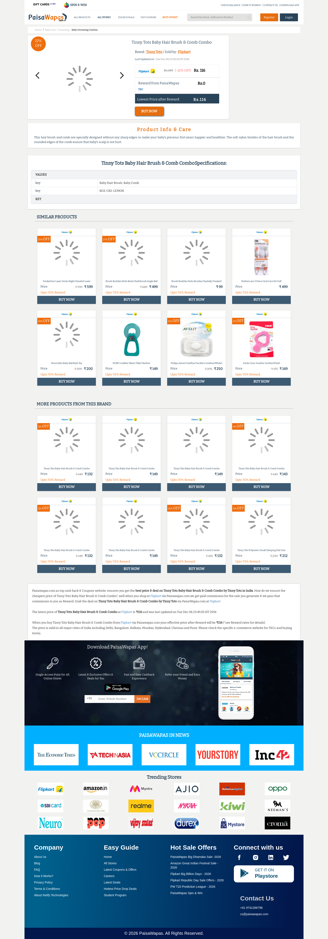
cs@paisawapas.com (254, 914)
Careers (109, 876)
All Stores (110, 863)
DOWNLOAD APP (289, 5)
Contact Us (257, 898)
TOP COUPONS (148, 17)
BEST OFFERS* (170, 17)
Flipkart (184, 52)
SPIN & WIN (75, 5)
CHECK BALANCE (230, 5)
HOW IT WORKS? (252, 5)
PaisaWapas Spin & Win (186, 893)
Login (289, 17)
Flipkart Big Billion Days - (190, 874)
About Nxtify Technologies (51, 895)
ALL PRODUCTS (82, 17)
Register (269, 17)
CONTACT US (271, 5)
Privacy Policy (43, 882)
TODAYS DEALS (126, 17)
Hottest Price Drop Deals (120, 888)
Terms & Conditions (47, 888)
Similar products (57, 216)
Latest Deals (112, 882)
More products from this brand (74, 404)
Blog (37, 863)
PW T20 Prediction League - (192, 886)
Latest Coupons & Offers (120, 869)
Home (108, 857)
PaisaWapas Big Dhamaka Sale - (195, 857)
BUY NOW (149, 111)
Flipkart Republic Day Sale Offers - (197, 880)
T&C (140, 89)
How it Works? (43, 876)
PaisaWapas (151, 933)
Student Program (115, 895)
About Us (40, 857)
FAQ (37, 869)
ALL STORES (104, 17)
